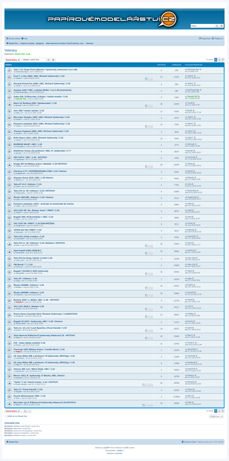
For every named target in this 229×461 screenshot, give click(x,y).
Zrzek (28, 54)
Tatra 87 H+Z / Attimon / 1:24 (28, 184)
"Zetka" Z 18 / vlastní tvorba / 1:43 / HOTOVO (36, 382)
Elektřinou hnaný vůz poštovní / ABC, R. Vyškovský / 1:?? (42, 151)
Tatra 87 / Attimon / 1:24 (25, 278)
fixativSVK (20, 371)
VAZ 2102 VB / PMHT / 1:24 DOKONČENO (34, 223)
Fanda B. (19, 295)
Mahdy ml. (20, 180)
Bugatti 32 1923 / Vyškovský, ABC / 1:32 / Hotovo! (38, 321)
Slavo (189, 396)
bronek (190, 321)
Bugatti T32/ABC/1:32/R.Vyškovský (31, 271)
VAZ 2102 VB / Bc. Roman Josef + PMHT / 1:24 (36, 210)
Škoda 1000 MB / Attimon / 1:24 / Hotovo (33, 197)
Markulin (190, 177)
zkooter (190, 223)
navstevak (20, 159)
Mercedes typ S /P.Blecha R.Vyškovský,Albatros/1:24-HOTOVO (45, 402)
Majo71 (19, 338)
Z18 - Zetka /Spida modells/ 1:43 (29, 343)
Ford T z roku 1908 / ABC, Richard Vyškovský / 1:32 (39, 76)
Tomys (189, 389)
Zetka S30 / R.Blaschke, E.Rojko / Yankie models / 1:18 (41, 96)
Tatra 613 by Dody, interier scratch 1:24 (33, 258)
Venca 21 (19, 267)
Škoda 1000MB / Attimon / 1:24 (29, 285)
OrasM (190, 103)
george (18, 105)
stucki (18, 330)
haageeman (20, 173)
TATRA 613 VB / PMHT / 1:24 (28, 230)
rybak (189, 210)
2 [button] (219, 59)
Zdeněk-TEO (20, 54)
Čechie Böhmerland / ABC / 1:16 (29, 396)
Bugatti (18, 392)
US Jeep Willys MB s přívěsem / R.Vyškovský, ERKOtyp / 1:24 (44, 356)
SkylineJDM (20, 323)
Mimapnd (190, 382)
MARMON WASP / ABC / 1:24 (28, 144)
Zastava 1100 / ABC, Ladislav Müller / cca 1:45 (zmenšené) (42, 90)
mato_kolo (20, 260)
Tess (18, 398)
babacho (19, 378)
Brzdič (189, 110)
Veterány (10, 50)
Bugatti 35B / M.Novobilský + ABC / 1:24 (33, 217)
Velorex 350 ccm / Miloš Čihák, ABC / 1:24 (34, 369)
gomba (190, 171)
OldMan (190, 314)
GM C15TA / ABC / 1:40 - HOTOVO (30, 157)
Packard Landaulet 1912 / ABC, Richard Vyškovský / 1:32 (42, 123)
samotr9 (190, 292)
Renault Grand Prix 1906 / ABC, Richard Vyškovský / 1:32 (42, 83)
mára (18, 186)
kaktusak (190, 144)
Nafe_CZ (19, 113)
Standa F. (20, 302)
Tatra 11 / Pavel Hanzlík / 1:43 (28, 389)
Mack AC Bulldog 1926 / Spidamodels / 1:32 (35, 103)
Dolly (189, 402)
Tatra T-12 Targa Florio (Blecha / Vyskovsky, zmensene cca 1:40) (45, 69)
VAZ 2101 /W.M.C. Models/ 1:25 (29, 306)
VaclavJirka (20, 193)
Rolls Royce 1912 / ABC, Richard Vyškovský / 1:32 (38, 138)
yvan (18, 199)
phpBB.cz (120, 450)
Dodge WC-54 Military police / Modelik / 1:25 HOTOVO (40, 164)
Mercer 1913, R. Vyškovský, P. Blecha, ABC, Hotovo (39, 375)
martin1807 (20, 239)
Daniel (189, 300)
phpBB (106, 448)
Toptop (18, 166)
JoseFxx (190, 250)
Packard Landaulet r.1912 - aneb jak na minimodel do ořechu (44, 204)
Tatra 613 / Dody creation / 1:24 (29, 236)
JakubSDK (20, 253)
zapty (18, 281)
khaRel (18, 287)
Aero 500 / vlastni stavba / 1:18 (29, 110)
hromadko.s (20, 146)
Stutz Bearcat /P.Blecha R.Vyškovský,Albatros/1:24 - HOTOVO (44, 335)
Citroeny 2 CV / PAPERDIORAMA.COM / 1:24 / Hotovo (40, 171)
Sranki (18, 309)
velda (18, 206)
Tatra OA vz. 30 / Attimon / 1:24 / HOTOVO (34, 191)
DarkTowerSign (22, 72)
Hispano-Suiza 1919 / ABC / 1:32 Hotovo (33, 177)
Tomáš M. (20, 316)
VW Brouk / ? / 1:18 (23, 264)
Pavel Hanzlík (21, 384)
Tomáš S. (191, 343)
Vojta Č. (19, 352)
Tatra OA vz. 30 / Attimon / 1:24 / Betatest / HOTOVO (39, 243)
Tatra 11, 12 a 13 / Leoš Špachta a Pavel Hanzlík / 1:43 (40, 328)
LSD (189, 306)
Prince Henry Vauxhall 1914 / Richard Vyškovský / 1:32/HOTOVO (45, 314)
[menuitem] (24, 38)
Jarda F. (19, 78)
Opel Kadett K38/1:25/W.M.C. (28, 250)
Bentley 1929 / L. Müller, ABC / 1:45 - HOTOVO (36, 300)
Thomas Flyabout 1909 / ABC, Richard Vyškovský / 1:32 (41, 131)
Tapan (189, 271)
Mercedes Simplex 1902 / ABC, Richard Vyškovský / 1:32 (41, 117)
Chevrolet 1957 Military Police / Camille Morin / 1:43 (39, 349)
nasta (189, 243)
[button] (223, 60)
